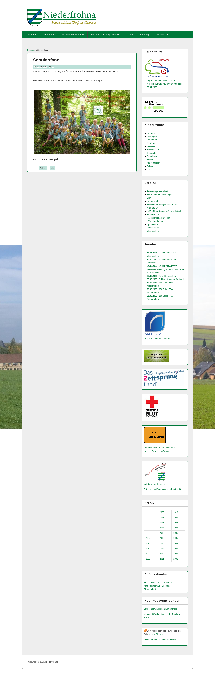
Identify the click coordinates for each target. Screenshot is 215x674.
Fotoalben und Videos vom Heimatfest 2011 (164, 489)
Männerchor (152, 208)
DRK (149, 198)
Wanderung (152, 140)
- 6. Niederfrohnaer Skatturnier (166, 279)
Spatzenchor (152, 224)
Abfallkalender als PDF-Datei (157, 586)
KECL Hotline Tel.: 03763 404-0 (158, 582)
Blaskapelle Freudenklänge (159, 194)
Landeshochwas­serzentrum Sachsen (160, 609)
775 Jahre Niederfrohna (154, 484)
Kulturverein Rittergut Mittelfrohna (162, 204)
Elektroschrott (150, 589)
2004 (175, 543)
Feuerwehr (152, 146)
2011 (162, 559)
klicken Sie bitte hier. (158, 634)
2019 (162, 517)
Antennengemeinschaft (157, 191)
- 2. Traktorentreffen (161, 276)
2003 (175, 548)
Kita (52, 168)
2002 (175, 554)
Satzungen (145, 34)
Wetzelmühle (153, 231)
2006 (175, 533)
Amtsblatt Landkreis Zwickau (157, 338)
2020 (162, 512)
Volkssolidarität (154, 228)
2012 (162, 554)
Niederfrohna (51, 662)
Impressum (163, 34)
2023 (148, 548)
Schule (43, 168)
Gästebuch (152, 156)
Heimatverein (153, 201)
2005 (175, 538)
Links (149, 169)
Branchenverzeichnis (73, 34)
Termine (130, 34)
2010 (175, 512)
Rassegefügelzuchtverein (158, 218)
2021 (148, 559)
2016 (162, 533)
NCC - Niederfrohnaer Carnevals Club (164, 211)
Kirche (150, 160)
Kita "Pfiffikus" (153, 163)
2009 (175, 517)
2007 (175, 528)
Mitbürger (151, 143)
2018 (162, 522)
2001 (175, 559)
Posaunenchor (153, 214)
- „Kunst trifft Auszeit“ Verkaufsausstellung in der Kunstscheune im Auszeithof (165, 269)
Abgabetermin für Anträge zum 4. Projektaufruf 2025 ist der (165, 83)
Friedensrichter (154, 149)
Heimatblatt (50, 34)
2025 (148, 538)
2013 (162, 548)
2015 (162, 538)
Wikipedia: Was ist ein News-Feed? (160, 639)
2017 (162, 528)
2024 (148, 543)
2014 (162, 543)
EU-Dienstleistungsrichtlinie (104, 34)
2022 (148, 554)
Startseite (33, 34)
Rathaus (151, 133)
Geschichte (152, 153)
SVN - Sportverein (155, 221)
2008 (175, 522)
